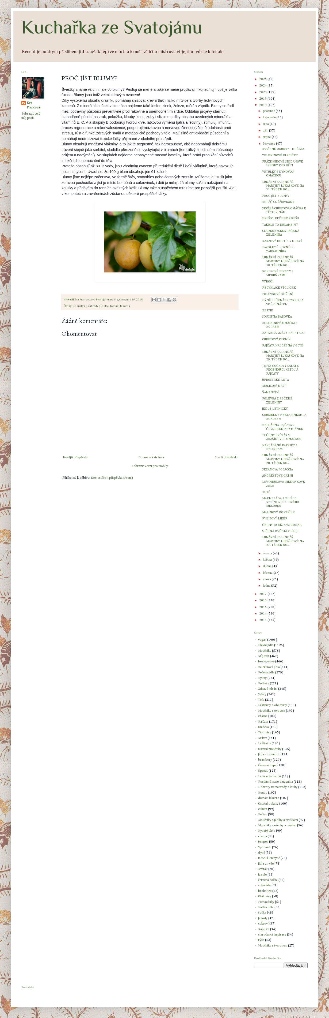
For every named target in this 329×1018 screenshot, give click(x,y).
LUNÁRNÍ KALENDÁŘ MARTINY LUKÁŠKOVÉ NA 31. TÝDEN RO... (283, 185)
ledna (267, 585)
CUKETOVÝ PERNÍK (276, 339)
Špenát (263, 770)
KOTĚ (266, 492)
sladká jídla (266, 907)
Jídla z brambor (269, 754)
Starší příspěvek (226, 457)
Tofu (261, 700)
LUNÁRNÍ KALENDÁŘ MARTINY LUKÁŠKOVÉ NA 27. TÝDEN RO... (283, 541)
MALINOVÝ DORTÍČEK (278, 512)
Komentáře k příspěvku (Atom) (112, 478)
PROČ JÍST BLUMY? (275, 196)
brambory (265, 759)
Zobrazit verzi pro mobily (150, 466)
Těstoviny (264, 732)
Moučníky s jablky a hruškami (278, 820)
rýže (261, 940)
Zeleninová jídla (269, 667)
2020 (263, 92)
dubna (267, 566)
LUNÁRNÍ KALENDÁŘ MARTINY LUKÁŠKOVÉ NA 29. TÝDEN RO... (283, 355)
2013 (263, 620)
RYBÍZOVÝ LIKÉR (274, 518)
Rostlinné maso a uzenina (275, 781)
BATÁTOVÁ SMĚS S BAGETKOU (283, 333)
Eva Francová (33, 105)
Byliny (262, 678)
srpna (267, 137)
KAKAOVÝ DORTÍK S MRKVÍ (282, 241)
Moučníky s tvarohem (272, 945)
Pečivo (262, 814)
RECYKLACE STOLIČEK (279, 287)
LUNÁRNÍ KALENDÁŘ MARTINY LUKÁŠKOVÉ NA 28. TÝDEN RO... (283, 459)
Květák (262, 869)
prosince (269, 111)
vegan (262, 640)
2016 (263, 600)
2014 (263, 613)
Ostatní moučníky (269, 749)
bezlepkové (266, 661)
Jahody (262, 918)
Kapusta (263, 929)
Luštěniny (264, 743)
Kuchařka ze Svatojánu (111, 27)
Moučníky (264, 651)
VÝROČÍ (267, 281)
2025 (263, 79)
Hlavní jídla (265, 645)
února (267, 579)
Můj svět (263, 656)
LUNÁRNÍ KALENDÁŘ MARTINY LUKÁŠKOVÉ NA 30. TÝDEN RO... (283, 261)
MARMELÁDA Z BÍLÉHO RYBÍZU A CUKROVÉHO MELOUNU (280, 502)
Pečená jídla (266, 672)
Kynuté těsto (266, 830)
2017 (263, 594)
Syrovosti (264, 847)
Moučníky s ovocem (271, 710)
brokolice (264, 891)
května (268, 559)
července (269, 143)
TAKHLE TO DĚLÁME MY (280, 225)
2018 (263, 105)
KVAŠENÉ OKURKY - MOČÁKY (283, 149)
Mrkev (262, 738)
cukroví (263, 923)
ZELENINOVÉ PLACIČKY (280, 155)
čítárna (262, 716)
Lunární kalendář (269, 776)
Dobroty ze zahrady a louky (90, 306)
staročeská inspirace (272, 934)
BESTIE (267, 310)
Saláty (262, 694)
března (268, 573)
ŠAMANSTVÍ (270, 392)
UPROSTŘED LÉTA (275, 380)
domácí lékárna (119, 306)
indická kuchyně (269, 858)
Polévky (263, 683)
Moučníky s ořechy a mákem (277, 825)
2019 (263, 98)
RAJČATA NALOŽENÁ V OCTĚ (282, 345)
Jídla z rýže (266, 863)
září (266, 130)
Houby (262, 792)
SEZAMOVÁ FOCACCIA (277, 469)
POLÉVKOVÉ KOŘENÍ (277, 294)
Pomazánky (266, 902)
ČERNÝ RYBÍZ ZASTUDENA (281, 525)
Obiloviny (264, 896)
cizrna (262, 836)
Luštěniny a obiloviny (272, 705)
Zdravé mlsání (267, 689)
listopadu (270, 117)
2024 (263, 85)
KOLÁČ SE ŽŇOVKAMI (278, 202)
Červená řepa (267, 765)
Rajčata (263, 721)
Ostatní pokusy (268, 803)
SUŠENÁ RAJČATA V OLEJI (280, 531)
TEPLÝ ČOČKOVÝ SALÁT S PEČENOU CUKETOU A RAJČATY (280, 369)
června (268, 553)
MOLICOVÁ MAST (274, 386)
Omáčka (263, 727)
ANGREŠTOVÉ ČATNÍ (277, 475)
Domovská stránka (151, 457)
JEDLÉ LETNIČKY (275, 408)
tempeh (263, 841)
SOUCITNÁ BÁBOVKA (277, 316)
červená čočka (268, 880)
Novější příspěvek (75, 457)
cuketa (262, 809)
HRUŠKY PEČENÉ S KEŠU (280, 218)
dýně (261, 852)
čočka (262, 912)
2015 (263, 607)
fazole (262, 874)
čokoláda (264, 885)
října (266, 124)
